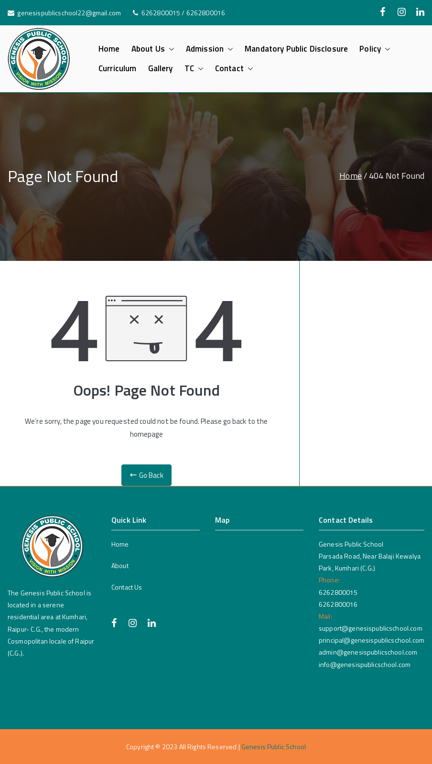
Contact (234, 69)
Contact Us (126, 587)
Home (109, 49)
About (120, 565)
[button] (169, 49)
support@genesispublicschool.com (370, 628)
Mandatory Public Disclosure (296, 49)
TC (194, 69)
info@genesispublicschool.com (364, 664)
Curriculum (117, 69)
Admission (209, 49)
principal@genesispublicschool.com (371, 640)
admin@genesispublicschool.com (368, 652)
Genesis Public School (273, 747)
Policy (374, 49)
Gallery (160, 69)
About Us (152, 49)
